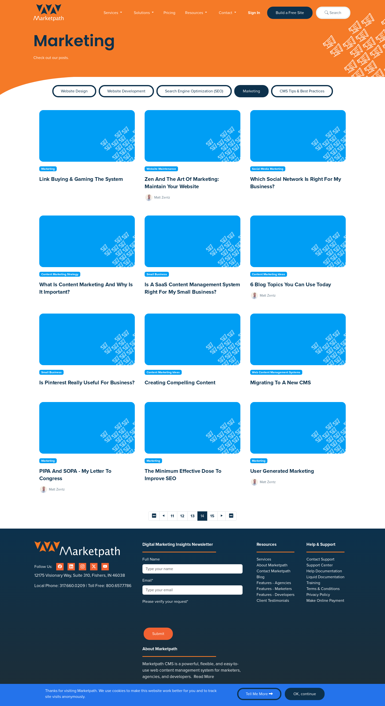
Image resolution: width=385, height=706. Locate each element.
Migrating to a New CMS (280, 382)
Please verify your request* (165, 601)
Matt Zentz (162, 197)
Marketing (251, 91)
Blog (260, 577)
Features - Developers (275, 594)
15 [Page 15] (212, 516)
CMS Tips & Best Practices (302, 91)
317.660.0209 (72, 585)
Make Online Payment (325, 600)
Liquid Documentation (325, 577)
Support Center (319, 565)
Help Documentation (324, 571)
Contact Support (320, 559)
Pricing (169, 12)
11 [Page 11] (172, 516)
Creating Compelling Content (180, 382)
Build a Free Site (290, 12)
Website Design (74, 91)
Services (111, 12)
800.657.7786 (118, 585)
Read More (204, 676)
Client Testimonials (273, 600)
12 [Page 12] (182, 516)
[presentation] (179, 614)
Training (313, 582)
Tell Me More (259, 694)
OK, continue (304, 694)
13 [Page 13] (192, 516)
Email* (147, 580)
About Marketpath (272, 565)
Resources (194, 12)
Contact (226, 12)
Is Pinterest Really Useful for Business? (86, 382)
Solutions (142, 12)
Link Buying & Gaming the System (81, 179)
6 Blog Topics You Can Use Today (290, 284)
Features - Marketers (274, 588)
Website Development (126, 91)
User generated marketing (282, 471)
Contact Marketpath (273, 571)
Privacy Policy (318, 594)
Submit (158, 633)
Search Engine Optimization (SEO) (194, 91)
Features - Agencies (274, 582)
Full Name (151, 559)
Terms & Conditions (323, 588)
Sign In (254, 12)
